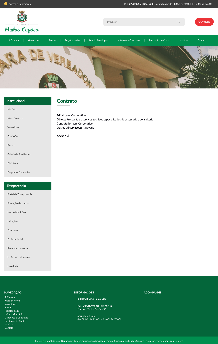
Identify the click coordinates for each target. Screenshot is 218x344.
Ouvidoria (204, 21)
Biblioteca (12, 163)
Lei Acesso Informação (19, 257)
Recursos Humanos (17, 248)
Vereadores (34, 40)
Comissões (13, 136)
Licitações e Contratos (128, 40)
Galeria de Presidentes (18, 154)
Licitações (12, 221)
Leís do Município (98, 40)
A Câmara (14, 40)
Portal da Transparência (19, 194)
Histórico (12, 109)
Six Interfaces (176, 341)
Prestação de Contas (159, 40)
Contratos (12, 230)
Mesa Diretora (14, 118)
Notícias (184, 40)
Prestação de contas (18, 203)
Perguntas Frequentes (18, 172)
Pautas (52, 40)
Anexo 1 (63, 136)
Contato (202, 40)
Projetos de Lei (72, 40)
